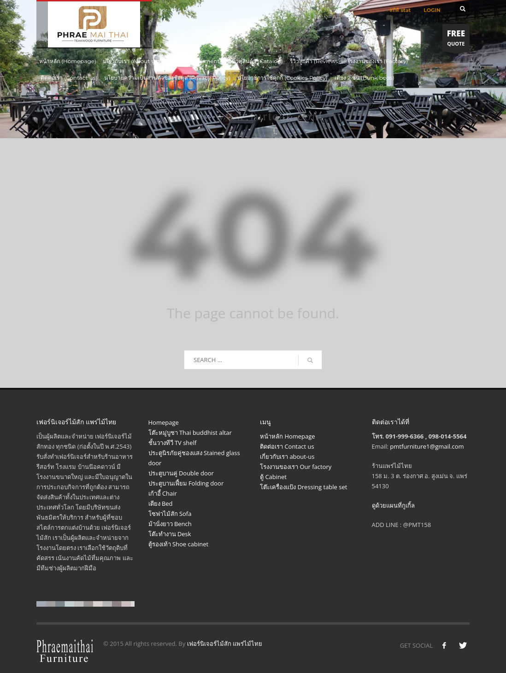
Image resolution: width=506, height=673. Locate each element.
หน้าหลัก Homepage (287, 436)
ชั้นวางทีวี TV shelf (172, 443)
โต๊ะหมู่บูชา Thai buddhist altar (190, 432)
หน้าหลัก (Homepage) (67, 61)
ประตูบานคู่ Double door (181, 473)
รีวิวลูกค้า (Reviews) (315, 61)
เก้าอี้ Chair (162, 493)
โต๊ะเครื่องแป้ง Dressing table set (303, 487)
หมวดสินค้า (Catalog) (255, 61)
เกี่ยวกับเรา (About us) (131, 61)
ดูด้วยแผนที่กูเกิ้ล (393, 505)
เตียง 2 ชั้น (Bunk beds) (364, 77)
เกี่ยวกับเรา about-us (287, 456)
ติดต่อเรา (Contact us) (69, 77)
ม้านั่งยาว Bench (170, 524)
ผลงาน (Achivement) (193, 61)
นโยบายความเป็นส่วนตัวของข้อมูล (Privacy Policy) (167, 77)
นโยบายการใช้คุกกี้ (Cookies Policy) (282, 77)
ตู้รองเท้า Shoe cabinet (178, 544)
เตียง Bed (160, 503)
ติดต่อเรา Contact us (287, 446)
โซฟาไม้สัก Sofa (170, 513)
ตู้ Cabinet (273, 477)
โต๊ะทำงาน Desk (169, 534)
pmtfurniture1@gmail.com (427, 446)
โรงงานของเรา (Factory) (377, 61)
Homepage (163, 422)
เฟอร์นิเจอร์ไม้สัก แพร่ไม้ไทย (224, 643)
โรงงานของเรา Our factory (295, 466)
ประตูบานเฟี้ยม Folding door (186, 483)
